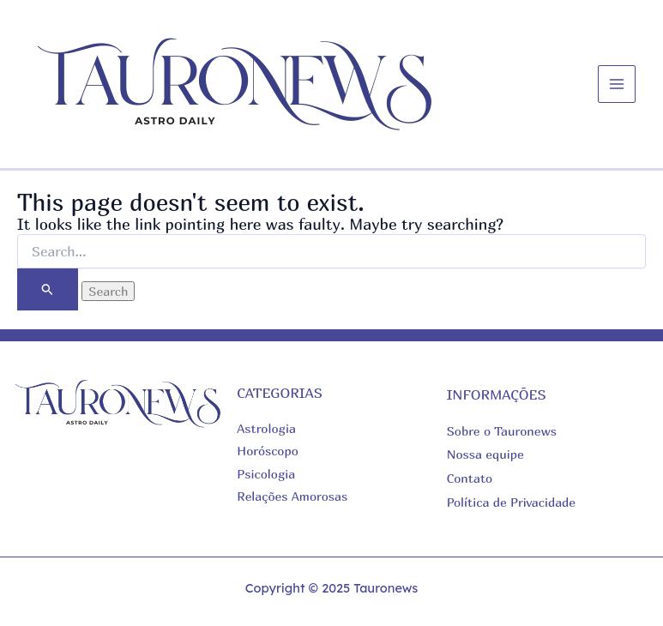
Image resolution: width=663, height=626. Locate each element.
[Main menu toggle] (617, 84)
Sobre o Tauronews (502, 431)
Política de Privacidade (511, 502)
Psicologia (266, 473)
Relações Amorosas (292, 496)
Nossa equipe (485, 454)
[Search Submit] (47, 289)
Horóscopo (267, 450)
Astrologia (266, 428)
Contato (470, 478)
